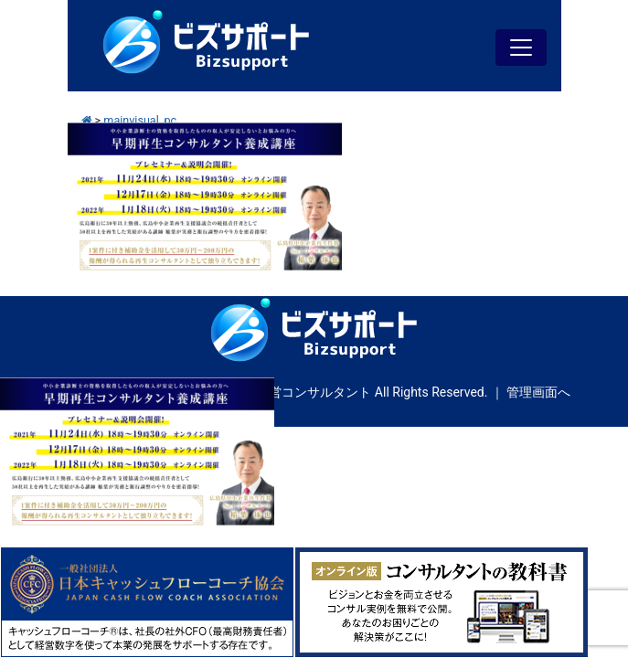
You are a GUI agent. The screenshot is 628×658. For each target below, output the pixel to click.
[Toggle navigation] (521, 47)
